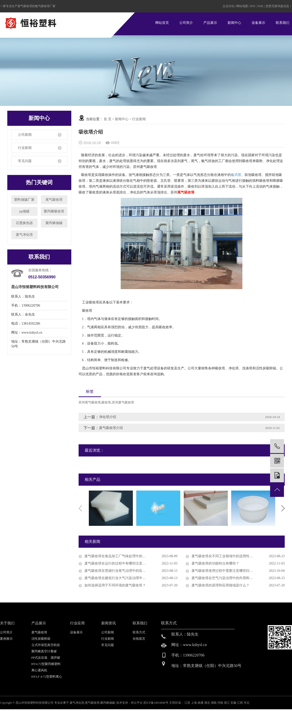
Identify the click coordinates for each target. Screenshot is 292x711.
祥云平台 (137, 702)
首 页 (107, 119)
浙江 (227, 702)
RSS (252, 6)
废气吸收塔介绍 (111, 428)
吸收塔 (106, 402)
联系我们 (282, 23)
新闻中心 (234, 23)
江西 (240, 702)
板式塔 (236, 175)
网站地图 (242, 6)
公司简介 (186, 23)
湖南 (214, 702)
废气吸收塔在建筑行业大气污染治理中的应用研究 (121, 578)
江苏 (187, 702)
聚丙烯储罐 (54, 223)
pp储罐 (24, 211)
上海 (194, 702)
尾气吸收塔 (54, 199)
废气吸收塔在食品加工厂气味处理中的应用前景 (120, 556)
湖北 (207, 702)
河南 (220, 702)
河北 (246, 702)
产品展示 (210, 23)
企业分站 (228, 6)
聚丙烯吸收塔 (54, 211)
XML (260, 6)
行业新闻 (25, 148)
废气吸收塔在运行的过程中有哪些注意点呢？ (118, 563)
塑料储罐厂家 (24, 199)
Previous (80, 508)
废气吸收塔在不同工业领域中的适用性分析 (224, 556)
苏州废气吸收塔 (123, 402)
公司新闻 (25, 135)
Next (283, 508)
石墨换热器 (24, 223)
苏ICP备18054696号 (155, 702)
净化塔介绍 (107, 417)
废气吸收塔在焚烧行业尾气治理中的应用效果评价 (121, 571)
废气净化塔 (24, 235)
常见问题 (25, 161)
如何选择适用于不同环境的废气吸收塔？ (115, 585)
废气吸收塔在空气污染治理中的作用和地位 (224, 578)
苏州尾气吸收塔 (90, 402)
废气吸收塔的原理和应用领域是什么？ (220, 585)
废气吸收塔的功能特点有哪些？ (215, 563)
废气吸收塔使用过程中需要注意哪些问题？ (224, 571)
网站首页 (162, 23)
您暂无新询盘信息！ (279, 6)
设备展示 (258, 23)
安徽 (233, 702)
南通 (201, 702)
